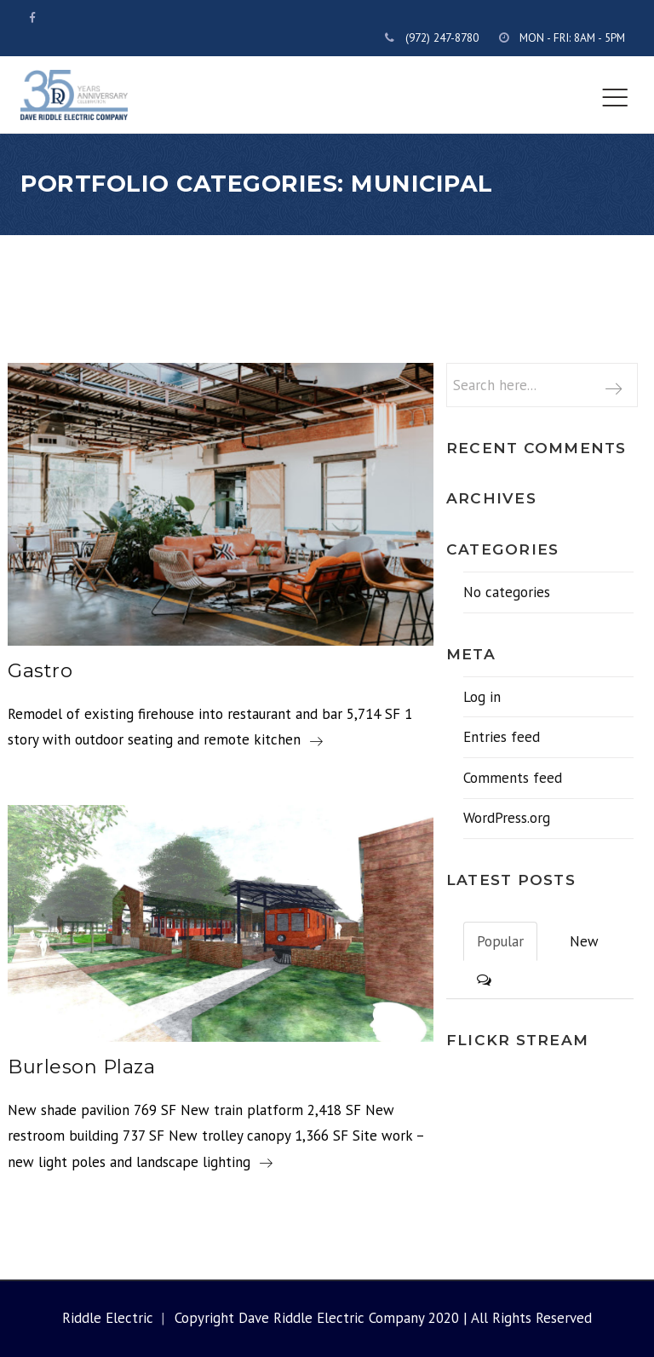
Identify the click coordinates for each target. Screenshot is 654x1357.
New (584, 941)
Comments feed (512, 777)
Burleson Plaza (81, 1066)
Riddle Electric (107, 1317)
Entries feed (501, 736)
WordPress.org (506, 817)
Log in (482, 696)
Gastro (40, 670)
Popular (500, 941)
